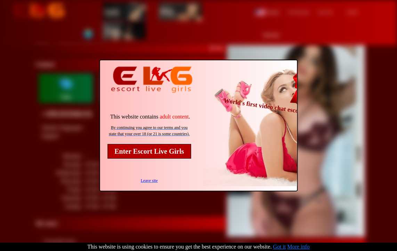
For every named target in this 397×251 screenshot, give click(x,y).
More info (298, 247)
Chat (65, 97)
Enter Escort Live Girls (149, 151)
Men (167, 11)
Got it (279, 247)
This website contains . (150, 117)
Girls (111, 11)
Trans (113, 30)
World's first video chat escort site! (269, 107)
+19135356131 (67, 113)
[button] (267, 11)
